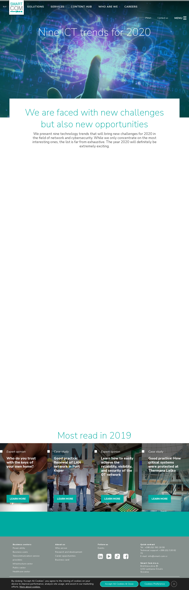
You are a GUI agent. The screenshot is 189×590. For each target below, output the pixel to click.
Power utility (19, 548)
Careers (130, 6)
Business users (20, 552)
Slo (4, 7)
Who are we (108, 6)
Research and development (68, 552)
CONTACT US (94, 526)
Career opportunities (65, 556)
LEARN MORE (18, 498)
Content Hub (81, 6)
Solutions (35, 6)
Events (101, 548)
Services (57, 6)
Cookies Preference (155, 583)
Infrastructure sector (23, 563)
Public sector (19, 567)
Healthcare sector (21, 571)
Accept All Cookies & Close (119, 583)
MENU (178, 18)
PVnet (148, 18)
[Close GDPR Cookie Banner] (174, 584)
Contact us (163, 18)
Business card (62, 560)
